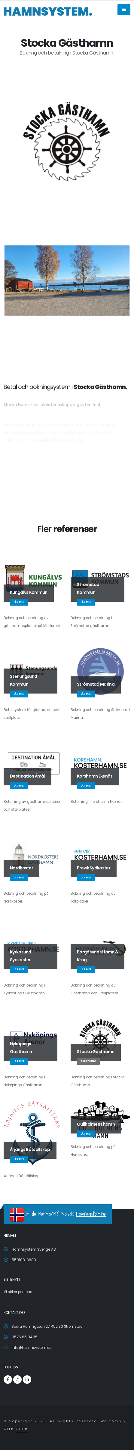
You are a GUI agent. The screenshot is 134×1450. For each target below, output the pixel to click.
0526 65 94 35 (25, 1337)
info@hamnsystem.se (31, 1347)
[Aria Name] (123, 9)
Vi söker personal (18, 1291)
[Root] (48, 11)
